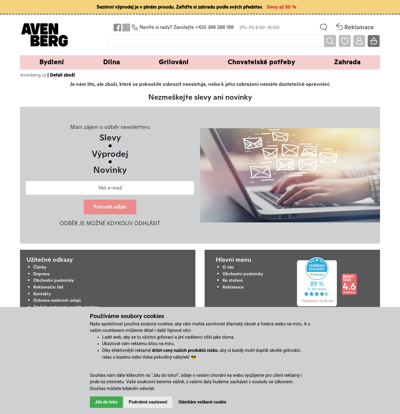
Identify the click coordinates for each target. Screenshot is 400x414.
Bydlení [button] (51, 62)
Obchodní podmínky (53, 280)
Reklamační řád (48, 287)
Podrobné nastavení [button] (148, 402)
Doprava (41, 274)
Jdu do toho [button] (106, 402)
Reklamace (233, 287)
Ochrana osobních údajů (57, 300)
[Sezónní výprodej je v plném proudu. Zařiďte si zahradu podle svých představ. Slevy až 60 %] (200, 7)
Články (39, 267)
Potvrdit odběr (110, 207)
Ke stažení (232, 280)
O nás (228, 267)
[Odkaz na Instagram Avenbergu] (125, 27)
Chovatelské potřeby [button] (261, 62)
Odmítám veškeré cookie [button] (202, 402)
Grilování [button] (174, 62)
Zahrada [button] (347, 62)
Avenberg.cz (33, 75)
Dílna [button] (111, 62)
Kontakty (42, 294)
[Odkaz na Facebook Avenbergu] (116, 27)
